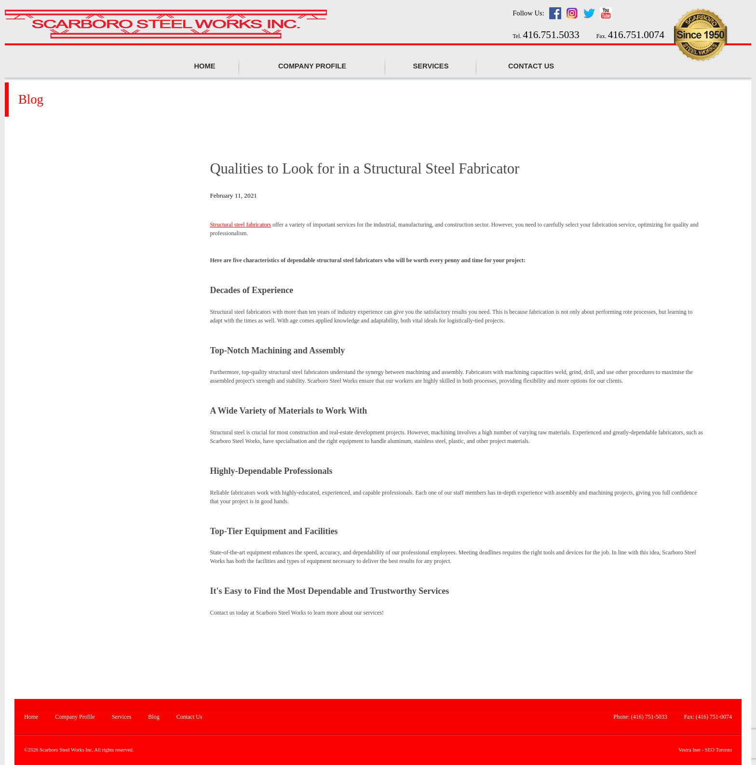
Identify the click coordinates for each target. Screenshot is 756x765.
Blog (153, 716)
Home (205, 66)
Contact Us (531, 66)
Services (431, 66)
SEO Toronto (718, 749)
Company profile (312, 66)
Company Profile (74, 716)
